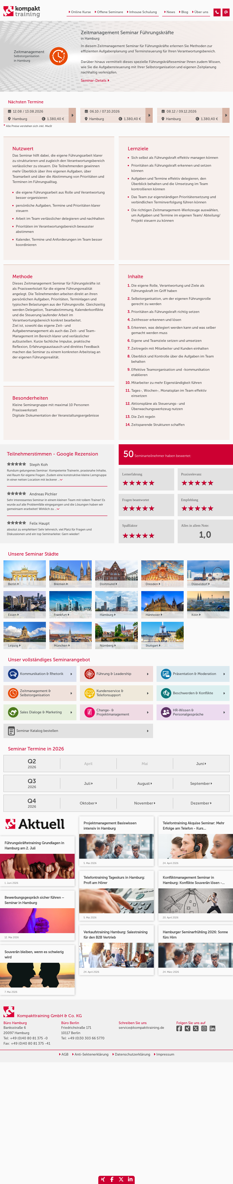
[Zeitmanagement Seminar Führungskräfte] (217, 12)
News (169, 12)
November (144, 803)
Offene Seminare (108, 12)
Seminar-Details (95, 80)
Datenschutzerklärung (131, 1054)
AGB (63, 1054)
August (144, 783)
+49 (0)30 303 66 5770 (86, 1038)
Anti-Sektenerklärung (90, 1054)
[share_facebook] (111, 1180)
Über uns (200, 12)
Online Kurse (79, 12)
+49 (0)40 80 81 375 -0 (29, 1038)
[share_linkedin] (130, 1180)
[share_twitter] (121, 1180)
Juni (201, 763)
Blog (183, 12)
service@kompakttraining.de (141, 1028)
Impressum (164, 1054)
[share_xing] (102, 1180)
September (201, 783)
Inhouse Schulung (142, 12)
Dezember (201, 803)
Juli (88, 783)
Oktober (88, 803)
